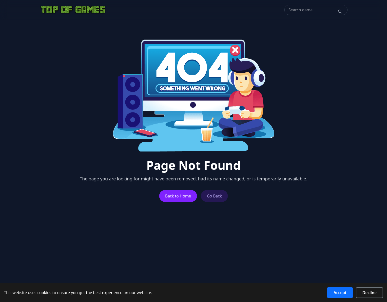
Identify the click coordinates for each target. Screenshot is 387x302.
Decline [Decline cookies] (369, 292)
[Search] (340, 11)
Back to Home (178, 196)
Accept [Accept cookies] (340, 292)
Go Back (214, 196)
